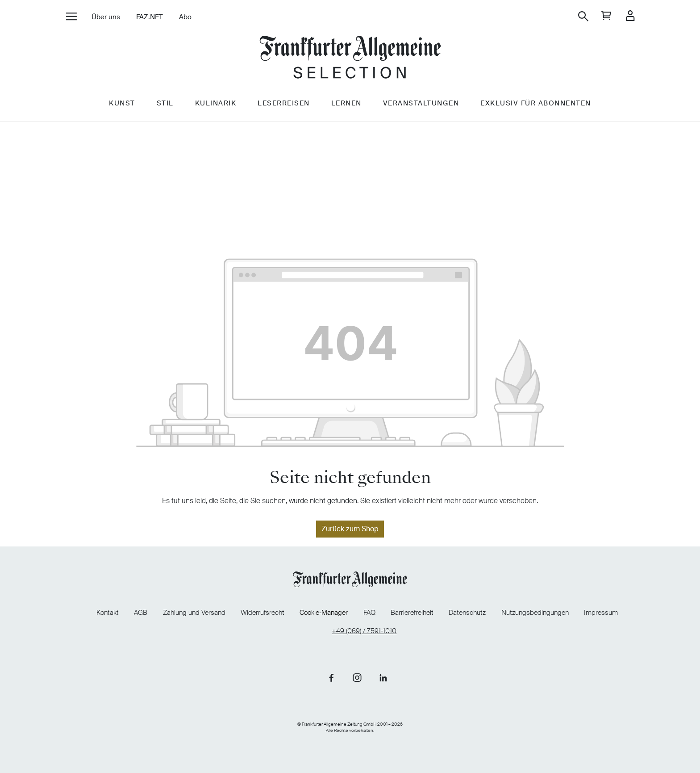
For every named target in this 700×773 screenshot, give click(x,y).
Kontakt (107, 612)
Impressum (601, 612)
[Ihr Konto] (630, 16)
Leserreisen (284, 105)
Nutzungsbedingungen (535, 612)
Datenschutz (467, 612)
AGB (140, 612)
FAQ (369, 612)
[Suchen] (583, 16)
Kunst (122, 105)
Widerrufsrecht (262, 612)
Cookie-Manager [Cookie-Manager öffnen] (324, 613)
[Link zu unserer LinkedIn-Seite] (383, 677)
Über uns (106, 17)
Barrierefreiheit (412, 612)
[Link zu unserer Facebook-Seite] (331, 677)
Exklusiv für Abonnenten (535, 105)
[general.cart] (606, 16)
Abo (185, 17)
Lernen (346, 105)
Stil (165, 105)
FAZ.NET (149, 17)
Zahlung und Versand (194, 612)
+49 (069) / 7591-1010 (364, 631)
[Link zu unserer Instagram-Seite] (357, 677)
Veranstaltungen (421, 105)
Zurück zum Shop (350, 529)
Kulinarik (216, 105)
